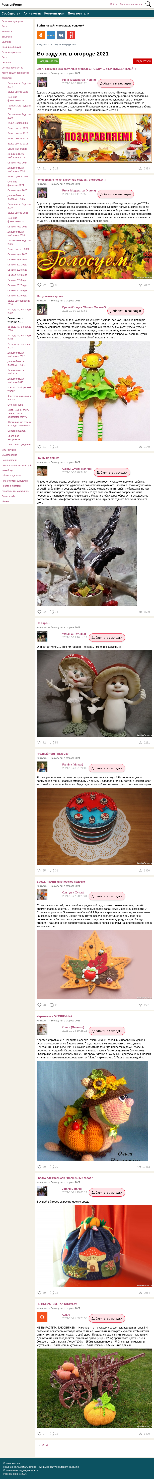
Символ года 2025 (17, 190)
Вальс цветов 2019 (18, 138)
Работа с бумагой (11, 486)
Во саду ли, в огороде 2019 (19, 337)
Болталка (7, 31)
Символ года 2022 (17, 259)
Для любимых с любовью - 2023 (16, 156)
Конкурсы (7, 78)
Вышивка (7, 36)
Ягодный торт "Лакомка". (53, 753)
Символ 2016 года (17, 290)
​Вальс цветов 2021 (18, 128)
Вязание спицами (11, 47)
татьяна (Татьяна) (74, 634)
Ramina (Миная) (72, 764)
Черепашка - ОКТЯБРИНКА (54, 1016)
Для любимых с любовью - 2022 (16, 354)
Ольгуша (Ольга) (73, 892)
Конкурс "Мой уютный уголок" (19, 389)
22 (44, 285)
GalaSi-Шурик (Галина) (77, 468)
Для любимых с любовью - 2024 (16, 169)
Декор (5, 57)
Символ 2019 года (17, 275)
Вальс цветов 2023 (18, 91)
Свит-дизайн (8, 496)
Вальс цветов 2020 (18, 133)
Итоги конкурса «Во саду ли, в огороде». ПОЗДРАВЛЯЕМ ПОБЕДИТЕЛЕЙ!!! (86, 68)
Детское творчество (12, 67)
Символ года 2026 (17, 226)
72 (44, 742)
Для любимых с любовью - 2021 (16, 363)
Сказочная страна (17, 148)
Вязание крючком (11, 52)
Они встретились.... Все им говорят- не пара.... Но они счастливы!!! (79, 646)
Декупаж (6, 62)
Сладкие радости (17, 430)
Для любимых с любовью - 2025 (16, 197)
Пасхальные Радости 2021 (19, 107)
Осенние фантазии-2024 (16, 183)
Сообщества (11, 13)
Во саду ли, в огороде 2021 (15, 320)
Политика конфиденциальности (20, 1470)
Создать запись (48, 61)
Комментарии (54, 13)
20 (44, 1005)
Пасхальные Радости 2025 (19, 206)
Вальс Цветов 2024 (18, 176)
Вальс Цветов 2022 (18, 123)
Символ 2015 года (17, 295)
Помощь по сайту (46, 1467)
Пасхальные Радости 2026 (19, 242)
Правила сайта (11, 1467)
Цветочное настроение (14, 438)
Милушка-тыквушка (50, 296)
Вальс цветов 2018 (18, 143)
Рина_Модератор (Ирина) (79, 79)
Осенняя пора (15, 404)
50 (44, 1166)
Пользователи (78, 13)
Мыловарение (9, 455)
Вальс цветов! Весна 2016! (19, 302)
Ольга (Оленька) (73, 1027)
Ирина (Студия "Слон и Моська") (84, 307)
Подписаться (143, 61)
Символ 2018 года (17, 280)
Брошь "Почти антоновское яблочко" (61, 881)
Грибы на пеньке (48, 458)
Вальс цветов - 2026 (18, 249)
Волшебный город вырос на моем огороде (63, 1201)
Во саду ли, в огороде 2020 (19, 328)
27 (44, 1433)
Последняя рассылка (67, 1467)
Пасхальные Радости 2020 (19, 116)
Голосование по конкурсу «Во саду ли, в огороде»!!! (71, 179)
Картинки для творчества (15, 72)
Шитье (5, 501)
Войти (113, 4)
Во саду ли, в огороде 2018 (19, 346)
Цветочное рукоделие (19, 444)
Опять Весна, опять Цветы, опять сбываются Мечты (18, 413)
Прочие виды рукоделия (15, 480)
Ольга (66, 1314)
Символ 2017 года (17, 285)
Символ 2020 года (17, 269)
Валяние (6, 41)
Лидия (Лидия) (72, 1188)
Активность (32, 13)
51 (44, 446)
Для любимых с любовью (16, 372)
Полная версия (11, 1463)
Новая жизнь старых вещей (17, 465)
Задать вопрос (28, 1467)
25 (44, 870)
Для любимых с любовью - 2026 (16, 233)
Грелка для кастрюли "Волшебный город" (65, 1178)
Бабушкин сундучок (12, 21)
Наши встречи (9, 460)
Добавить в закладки (115, 83)
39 (44, 1292)
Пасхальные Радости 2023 (19, 85)
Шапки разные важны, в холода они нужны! (19, 424)
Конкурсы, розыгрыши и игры (19, 398)
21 (44, 168)
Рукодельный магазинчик (15, 491)
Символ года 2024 (17, 162)
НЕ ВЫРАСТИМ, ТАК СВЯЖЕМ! (57, 1304)
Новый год (7, 470)
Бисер (5, 26)
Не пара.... (43, 623)
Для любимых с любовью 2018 (16, 380)
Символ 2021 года (17, 264)
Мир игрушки (9, 449)
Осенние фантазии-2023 (16, 99)
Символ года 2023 (17, 254)
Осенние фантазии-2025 (16, 220)
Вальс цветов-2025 (18, 212)
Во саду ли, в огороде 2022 (19, 311)
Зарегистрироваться (131, 4)
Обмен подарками (11, 475)
